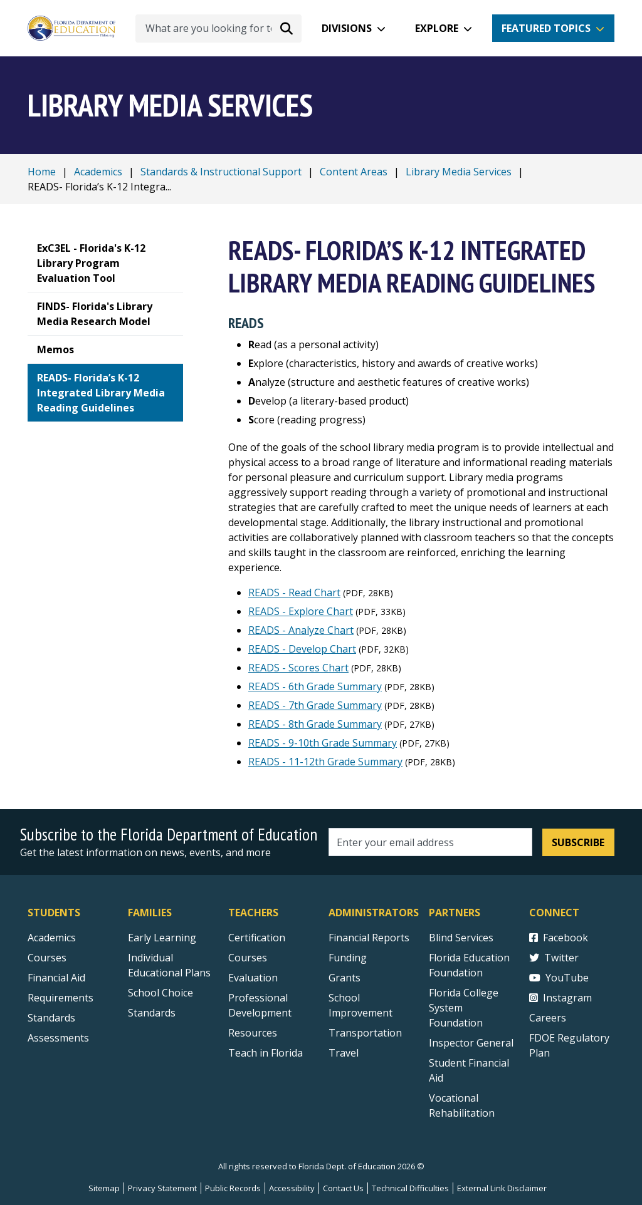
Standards (152, 1013)
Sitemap (104, 1188)
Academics (98, 171)
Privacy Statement (162, 1188)
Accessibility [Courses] (292, 1188)
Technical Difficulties (410, 1188)
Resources (252, 1033)
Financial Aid (56, 978)
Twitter (554, 958)
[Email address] (430, 842)
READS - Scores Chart (298, 668)
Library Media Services (459, 171)
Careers (547, 1018)
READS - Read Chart (294, 592)
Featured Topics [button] (546, 28)
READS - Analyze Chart (301, 630)
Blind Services (461, 937)
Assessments (58, 1038)
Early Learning (162, 937)
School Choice (160, 993)
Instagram (560, 998)
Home (42, 171)
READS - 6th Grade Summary (315, 686)
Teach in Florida (265, 1053)
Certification (256, 937)
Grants (344, 978)
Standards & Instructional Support (221, 171)
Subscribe (578, 842)
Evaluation (253, 978)
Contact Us (343, 1188)
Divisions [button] (347, 28)
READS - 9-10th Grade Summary (322, 743)
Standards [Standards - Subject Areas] (51, 1018)
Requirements (60, 998)
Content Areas (353, 171)
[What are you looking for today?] (218, 28)
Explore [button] (436, 28)
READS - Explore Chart (300, 611)
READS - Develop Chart (302, 649)
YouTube (559, 978)
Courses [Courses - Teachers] (247, 958)
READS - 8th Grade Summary (315, 724)
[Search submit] (286, 28)
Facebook (558, 937)
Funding (348, 958)
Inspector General (471, 1043)
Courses (47, 958)
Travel (344, 1053)
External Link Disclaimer (502, 1188)
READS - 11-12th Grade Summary (325, 761)
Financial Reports (369, 937)
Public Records (233, 1188)
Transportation (365, 1033)
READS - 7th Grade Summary (315, 705)
